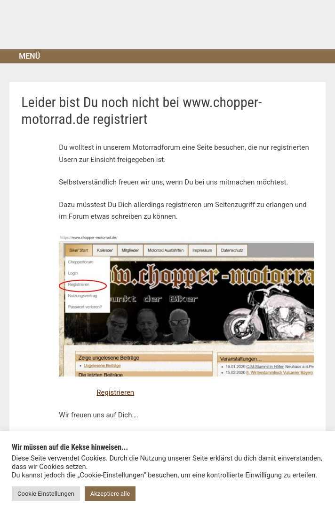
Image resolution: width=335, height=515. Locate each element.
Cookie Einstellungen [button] (45, 493)
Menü (29, 56)
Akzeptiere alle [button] (110, 493)
